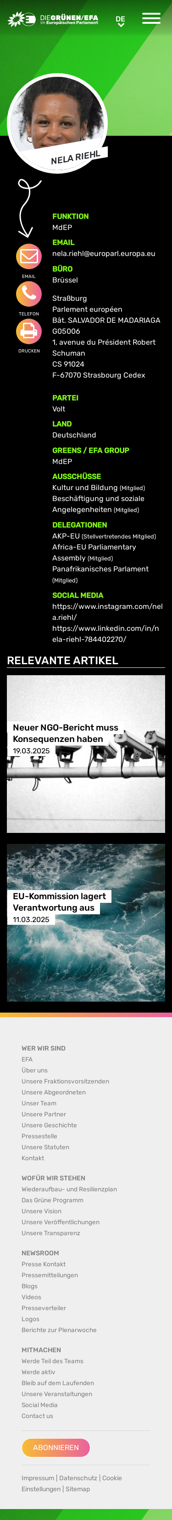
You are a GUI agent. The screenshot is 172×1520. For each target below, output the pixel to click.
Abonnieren (56, 1447)
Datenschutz (78, 1478)
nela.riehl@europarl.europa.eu (103, 253)
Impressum (38, 1478)
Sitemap (78, 1489)
